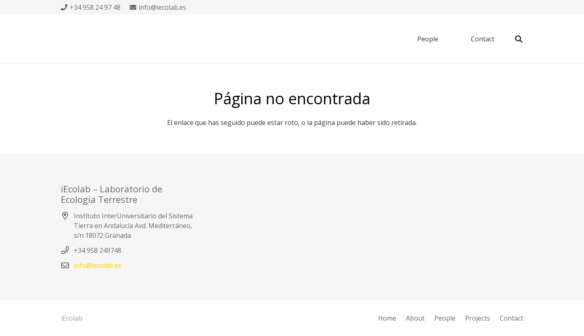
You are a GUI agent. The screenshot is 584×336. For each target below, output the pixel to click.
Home (387, 318)
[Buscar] (519, 39)
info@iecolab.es (97, 265)
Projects (477, 318)
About (415, 318)
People (444, 318)
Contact (511, 318)
